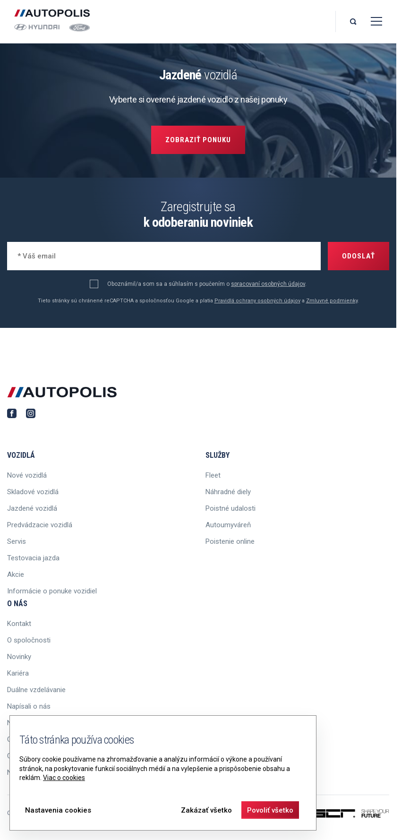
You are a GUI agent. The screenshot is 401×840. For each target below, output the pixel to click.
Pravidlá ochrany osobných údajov (257, 301)
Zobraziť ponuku (198, 140)
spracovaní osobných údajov (268, 284)
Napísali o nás (29, 706)
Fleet (213, 475)
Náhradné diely (228, 492)
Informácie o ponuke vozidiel (52, 591)
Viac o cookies (64, 777)
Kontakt (19, 623)
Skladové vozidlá (33, 492)
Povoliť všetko (270, 810)
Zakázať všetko (206, 810)
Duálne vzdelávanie (36, 690)
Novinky (19, 656)
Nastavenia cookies (58, 810)
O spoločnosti (29, 640)
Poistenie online (230, 541)
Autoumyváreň (228, 525)
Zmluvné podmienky (332, 301)
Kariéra (18, 673)
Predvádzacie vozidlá (39, 525)
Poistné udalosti (230, 508)
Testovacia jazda (33, 558)
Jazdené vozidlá (32, 508)
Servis (16, 541)
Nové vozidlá (27, 475)
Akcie (15, 574)
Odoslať (358, 256)
